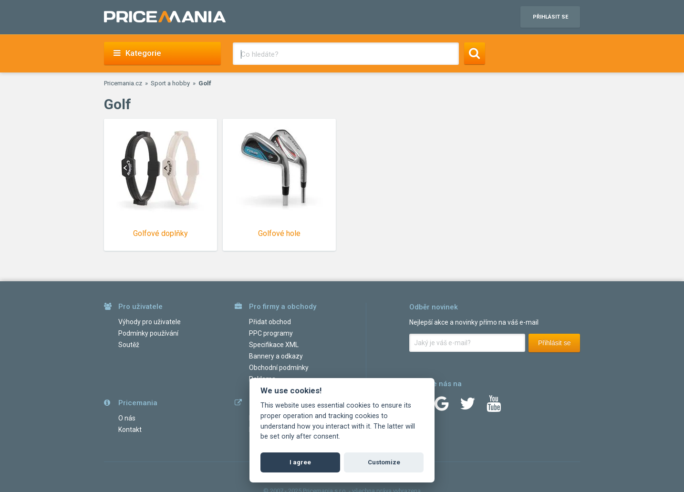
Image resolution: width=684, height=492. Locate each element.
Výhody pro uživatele (149, 322)
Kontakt (130, 429)
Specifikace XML (274, 344)
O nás (126, 418)
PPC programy (271, 333)
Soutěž (128, 344)
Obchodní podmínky (279, 367)
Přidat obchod (270, 322)
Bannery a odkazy (276, 356)
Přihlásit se (554, 343)
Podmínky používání (148, 333)
